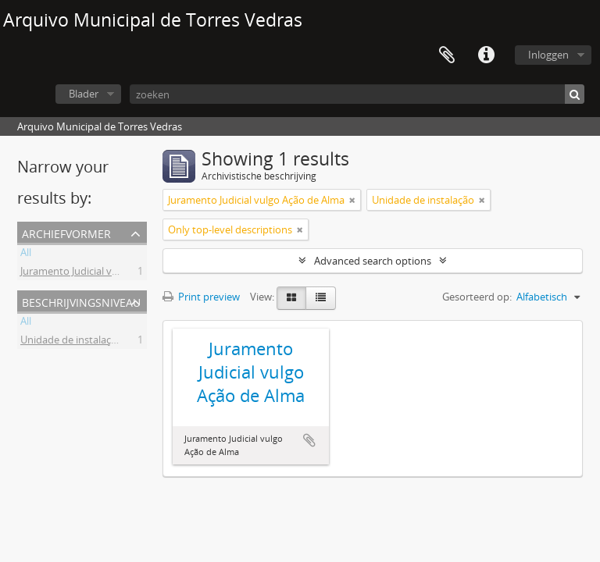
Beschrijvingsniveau (81, 300)
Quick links (485, 55)
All (25, 254)
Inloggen (548, 55)
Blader (83, 94)
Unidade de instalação (71, 342)
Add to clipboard (309, 440)
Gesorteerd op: (477, 297)
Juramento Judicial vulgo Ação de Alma (108, 273)
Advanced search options (372, 261)
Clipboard (446, 55)
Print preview (201, 297)
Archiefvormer (66, 232)
